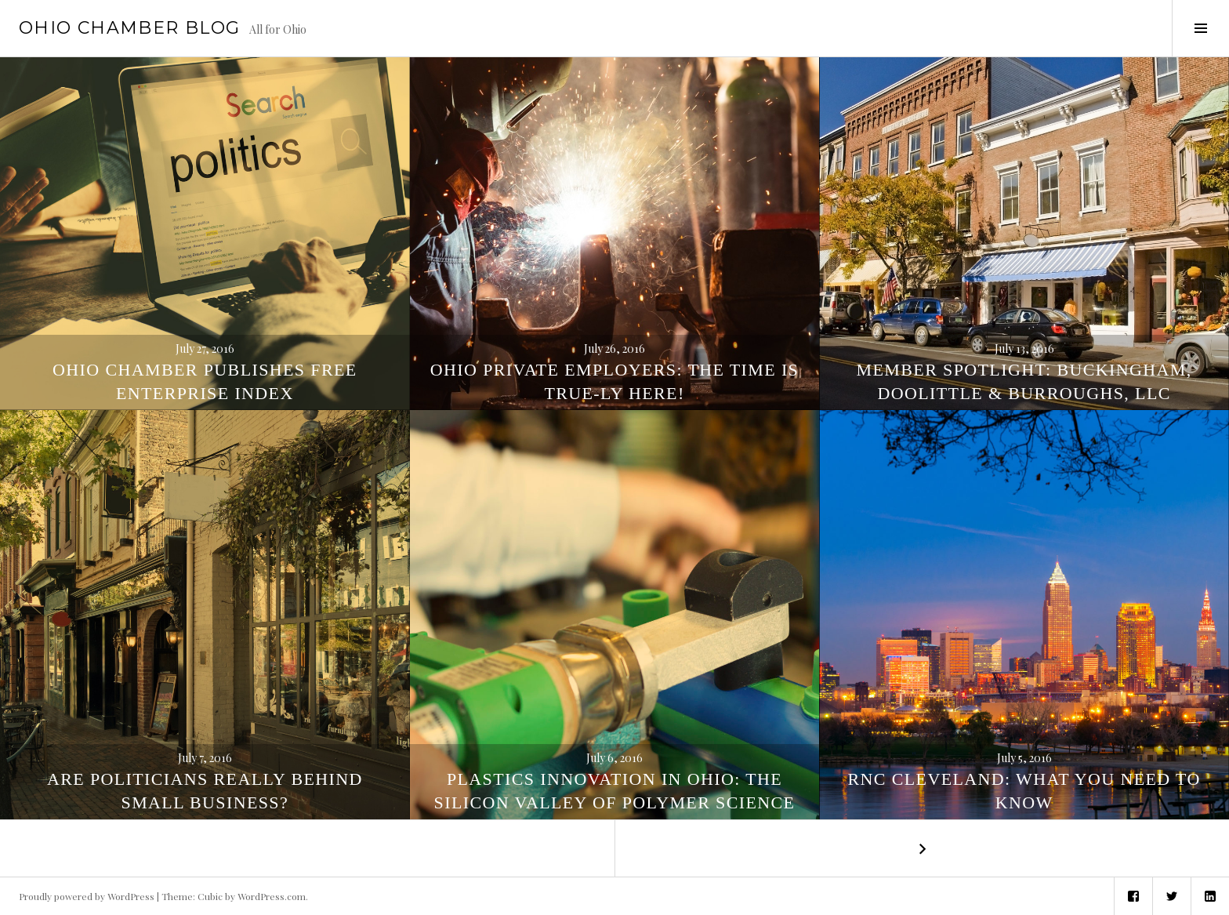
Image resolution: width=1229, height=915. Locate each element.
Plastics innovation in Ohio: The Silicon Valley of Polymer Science (615, 790)
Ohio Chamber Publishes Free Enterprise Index (205, 381)
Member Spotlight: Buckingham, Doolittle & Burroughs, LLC (1024, 381)
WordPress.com (271, 896)
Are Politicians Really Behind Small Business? (205, 790)
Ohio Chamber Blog (129, 27)
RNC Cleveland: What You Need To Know (1024, 790)
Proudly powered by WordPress (86, 896)
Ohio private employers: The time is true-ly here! (614, 381)
